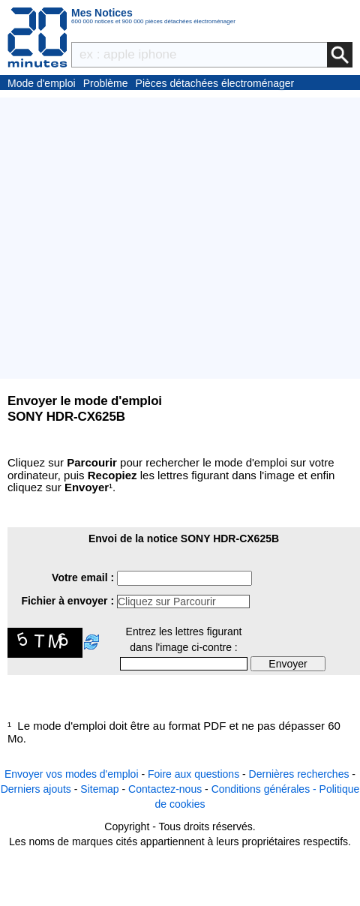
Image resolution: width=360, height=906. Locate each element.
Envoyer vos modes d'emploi (71, 774)
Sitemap (99, 789)
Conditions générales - (266, 789)
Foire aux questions (193, 774)
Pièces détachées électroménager (215, 83)
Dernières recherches (299, 774)
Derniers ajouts (36, 789)
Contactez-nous (165, 789)
